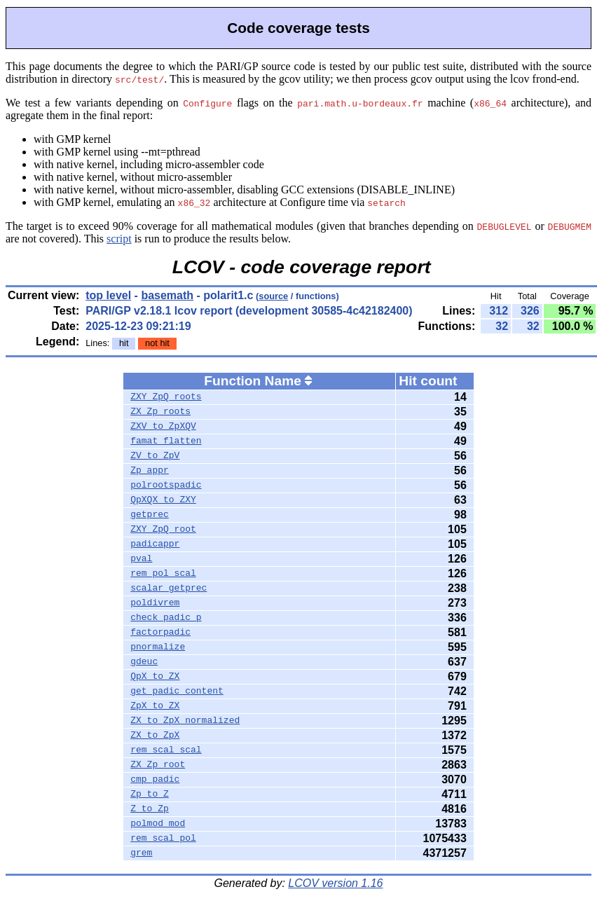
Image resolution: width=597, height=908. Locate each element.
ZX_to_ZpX (154, 735)
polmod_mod (157, 824)
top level (108, 295)
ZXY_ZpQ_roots (165, 397)
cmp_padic (154, 779)
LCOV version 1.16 (335, 883)
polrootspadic (165, 485)
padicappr (154, 544)
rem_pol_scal (163, 574)
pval (141, 559)
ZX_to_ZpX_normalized (185, 721)
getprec (149, 515)
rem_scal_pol (163, 838)
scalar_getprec (168, 588)
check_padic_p (165, 618)
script (119, 239)
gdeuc (144, 662)
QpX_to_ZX (154, 676)
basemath (167, 295)
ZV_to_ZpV (154, 456)
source (273, 296)
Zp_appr (149, 471)
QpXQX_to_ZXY (163, 500)
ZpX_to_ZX (154, 706)
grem (141, 853)
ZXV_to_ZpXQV (163, 426)
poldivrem (154, 603)
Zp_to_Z (149, 794)
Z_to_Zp (149, 809)
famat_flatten (165, 441)
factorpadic (160, 632)
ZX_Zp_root (157, 765)
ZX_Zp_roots (160, 412)
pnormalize (157, 647)
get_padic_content (177, 691)
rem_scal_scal (165, 750)
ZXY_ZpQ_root (163, 529)
